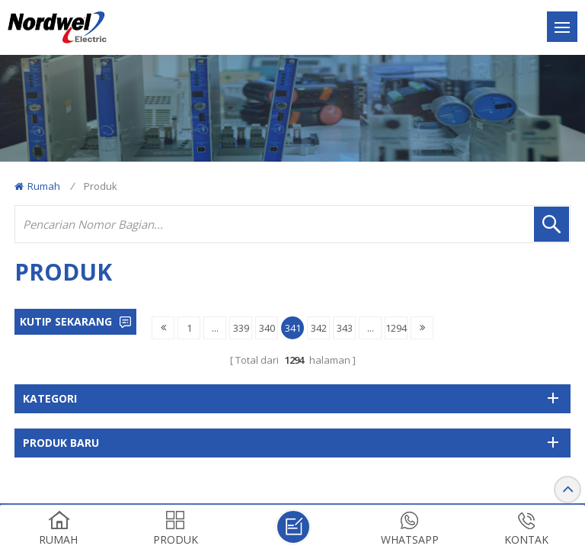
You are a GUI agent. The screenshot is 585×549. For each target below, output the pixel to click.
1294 (396, 328)
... (215, 328)
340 (267, 328)
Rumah (37, 186)
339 (241, 328)
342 (319, 328)
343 (345, 328)
